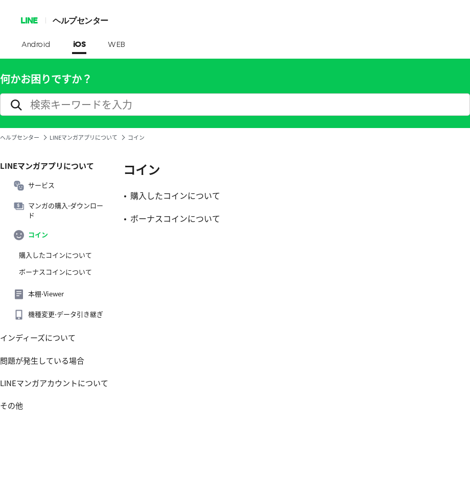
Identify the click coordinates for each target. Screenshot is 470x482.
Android (36, 45)
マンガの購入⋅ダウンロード (58, 210)
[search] (235, 104)
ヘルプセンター (80, 20)
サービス (34, 186)
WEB (116, 45)
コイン (31, 235)
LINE (28, 20)
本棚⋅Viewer (39, 294)
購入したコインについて (55, 255)
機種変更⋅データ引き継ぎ (58, 315)
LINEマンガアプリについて (84, 137)
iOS (79, 45)
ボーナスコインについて (55, 271)
